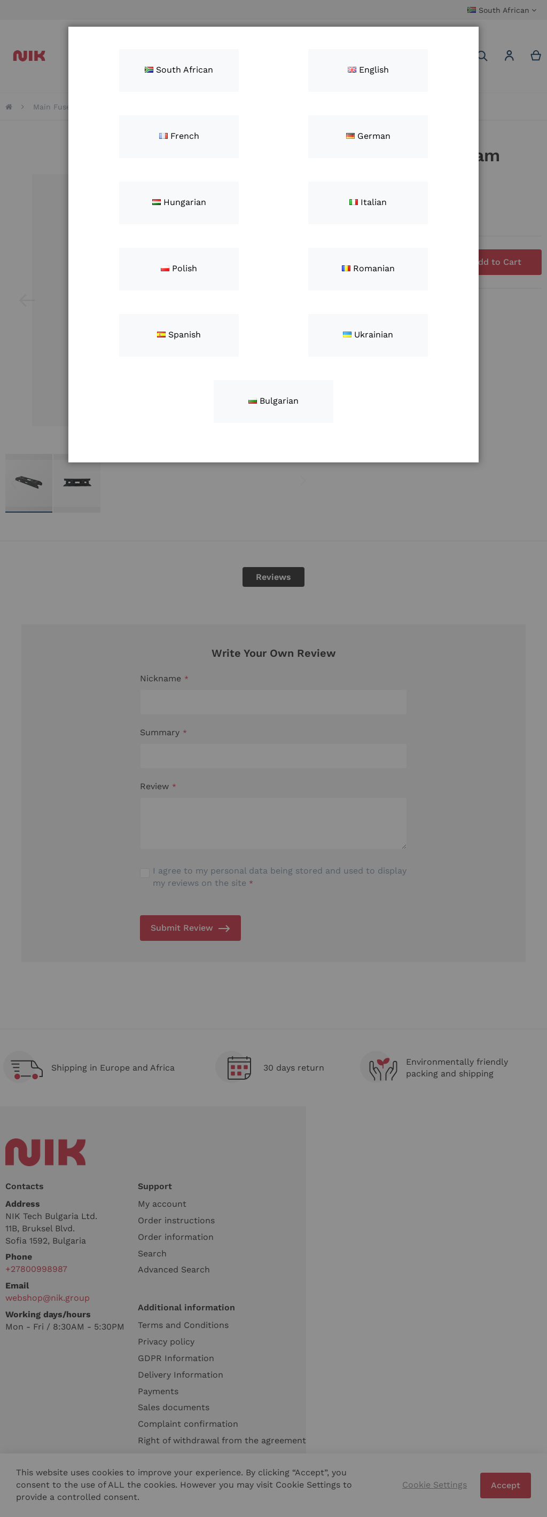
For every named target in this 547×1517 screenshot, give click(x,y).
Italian (368, 202)
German (368, 136)
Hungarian (179, 202)
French (179, 136)
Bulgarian (273, 401)
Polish (179, 268)
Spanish (179, 334)
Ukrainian (368, 334)
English (368, 70)
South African (179, 70)
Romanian (368, 268)
